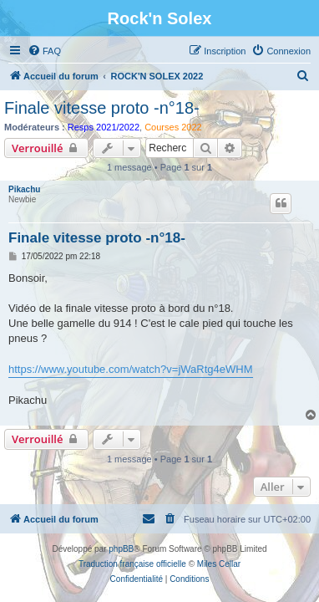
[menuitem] (44, 51)
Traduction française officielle (132, 564)
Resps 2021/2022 (103, 127)
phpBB (121, 549)
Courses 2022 (173, 127)
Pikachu (24, 189)
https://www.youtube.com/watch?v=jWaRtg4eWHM (130, 369)
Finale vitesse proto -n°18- (102, 108)
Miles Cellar (219, 564)
